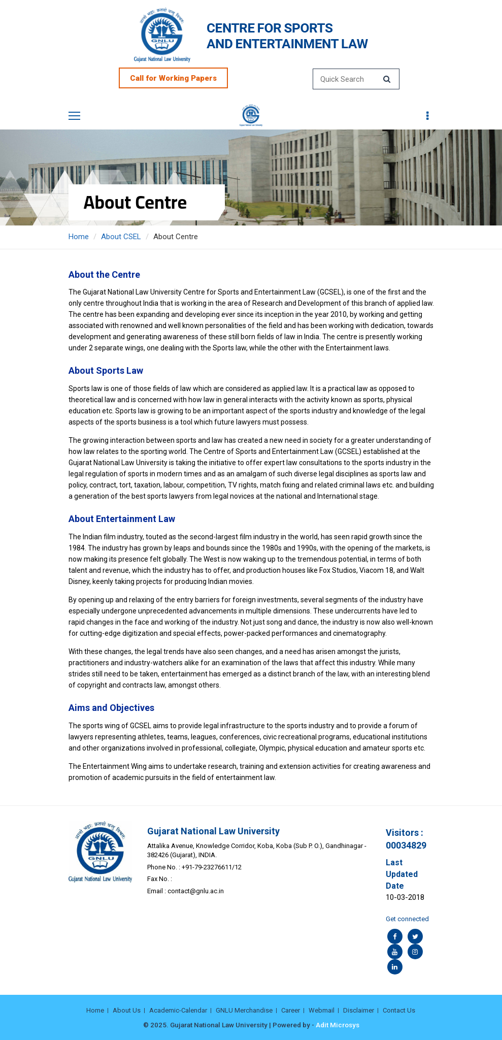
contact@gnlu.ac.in (196, 891)
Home (79, 236)
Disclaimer (358, 1010)
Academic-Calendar (178, 1010)
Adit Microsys (337, 1025)
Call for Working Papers (173, 78)
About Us (127, 1010)
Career (290, 1010)
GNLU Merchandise (244, 1010)
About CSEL (121, 236)
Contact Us (399, 1010)
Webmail (321, 1010)
